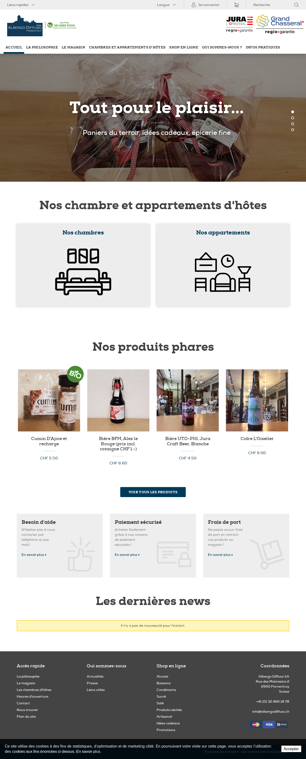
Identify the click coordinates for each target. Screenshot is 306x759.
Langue (167, 4)
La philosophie (42, 47)
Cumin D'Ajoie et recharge (49, 441)
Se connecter (205, 4)
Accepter (291, 749)
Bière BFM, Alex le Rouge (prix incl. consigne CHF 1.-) (118, 444)
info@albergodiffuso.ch (270, 711)
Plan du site (26, 716)
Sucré (161, 696)
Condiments (166, 690)
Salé (160, 703)
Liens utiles (96, 690)
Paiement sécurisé (138, 522)
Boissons (164, 683)
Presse (92, 683)
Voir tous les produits (153, 492)
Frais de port (224, 522)
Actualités (95, 676)
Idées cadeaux (168, 723)
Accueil (13, 47)
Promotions (166, 730)
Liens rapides (21, 4)
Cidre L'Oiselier (257, 438)
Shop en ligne (183, 47)
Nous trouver (27, 710)
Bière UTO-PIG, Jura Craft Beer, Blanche (187, 441)
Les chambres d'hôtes (34, 690)
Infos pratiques (263, 47)
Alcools (162, 676)
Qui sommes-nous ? (222, 47)
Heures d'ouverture (32, 696)
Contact (23, 703)
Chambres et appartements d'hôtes (127, 47)
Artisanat (164, 716)
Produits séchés (169, 710)
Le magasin (73, 47)
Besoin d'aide (39, 522)
